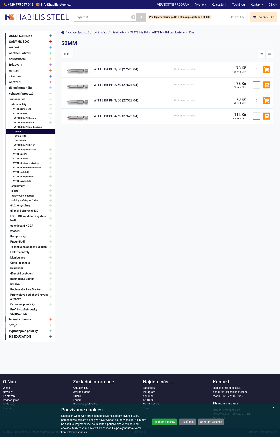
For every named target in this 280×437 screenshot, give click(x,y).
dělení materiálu (31, 88)
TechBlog (238, 4)
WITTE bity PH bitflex (34, 122)
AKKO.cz (148, 400)
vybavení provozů (31, 94)
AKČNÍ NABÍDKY (31, 36)
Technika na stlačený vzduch (32, 247)
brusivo (32, 284)
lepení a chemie (31, 319)
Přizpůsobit (188, 421)
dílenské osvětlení (32, 273)
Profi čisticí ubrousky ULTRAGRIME (23, 312)
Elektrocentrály (32, 252)
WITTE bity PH (33, 113)
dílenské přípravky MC (32, 211)
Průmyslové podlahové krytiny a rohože (32, 297)
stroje (31, 325)
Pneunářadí (32, 241)
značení (32, 231)
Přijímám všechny (164, 421)
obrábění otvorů (31, 53)
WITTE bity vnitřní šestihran (33, 167)
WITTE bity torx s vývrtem (33, 163)
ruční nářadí (32, 99)
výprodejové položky (31, 331)
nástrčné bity (32, 104)
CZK (272, 4)
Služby (77, 396)
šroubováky (32, 186)
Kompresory (32, 236)
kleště (32, 190)
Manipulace (32, 257)
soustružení (31, 59)
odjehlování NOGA (32, 225)
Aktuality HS (80, 387)
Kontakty (257, 4)
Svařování (32, 268)
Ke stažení (219, 4)
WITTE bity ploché (33, 109)
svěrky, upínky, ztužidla (32, 200)
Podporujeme (11, 400)
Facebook (149, 387)
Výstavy (200, 4)
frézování (31, 65)
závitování (31, 76)
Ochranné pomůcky (32, 304)
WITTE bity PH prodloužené (34, 127)
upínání (31, 70)
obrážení (31, 82)
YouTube (148, 396)
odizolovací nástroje (32, 195)
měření (31, 47)
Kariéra (77, 400)
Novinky (8, 391)
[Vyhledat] (141, 17)
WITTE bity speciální (33, 176)
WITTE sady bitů (33, 172)
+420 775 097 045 (20, 4)
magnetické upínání (32, 278)
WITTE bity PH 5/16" (24, 145)
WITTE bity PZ (33, 154)
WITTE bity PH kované (34, 118)
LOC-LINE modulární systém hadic (32, 218)
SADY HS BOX (31, 42)
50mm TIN (20, 136)
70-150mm (20, 140)
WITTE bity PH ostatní (34, 149)
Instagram (149, 391)
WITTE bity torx (33, 158)
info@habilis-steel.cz (55, 4)
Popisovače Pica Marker (32, 289)
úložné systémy (32, 205)
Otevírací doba (81, 391)
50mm (18, 131)
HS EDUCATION (31, 337)
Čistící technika (32, 263)
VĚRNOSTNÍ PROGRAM (173, 4)
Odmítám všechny (211, 421)
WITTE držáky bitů (22, 181)
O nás (6, 387)
